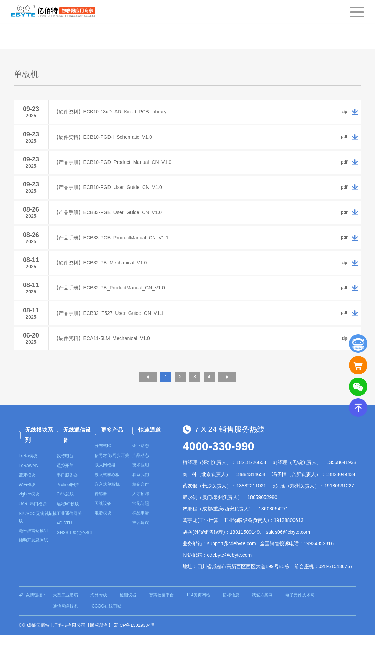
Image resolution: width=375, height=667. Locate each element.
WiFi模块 (27, 517)
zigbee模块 (29, 526)
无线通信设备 (77, 468)
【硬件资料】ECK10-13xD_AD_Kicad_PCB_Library (115, 113)
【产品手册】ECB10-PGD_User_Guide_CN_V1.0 (113, 199)
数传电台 (65, 488)
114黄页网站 (198, 627)
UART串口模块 (33, 536)
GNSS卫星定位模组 (75, 565)
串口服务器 (67, 507)
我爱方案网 (262, 627)
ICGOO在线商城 (105, 638)
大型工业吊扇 (65, 627)
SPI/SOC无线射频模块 (38, 549)
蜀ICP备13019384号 (134, 657)
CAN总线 (65, 526)
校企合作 (140, 516)
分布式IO (103, 478)
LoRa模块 (28, 488)
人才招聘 (140, 526)
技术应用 (140, 497)
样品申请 (140, 545)
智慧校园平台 (161, 627)
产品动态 (140, 487)
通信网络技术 (65, 638)
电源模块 (103, 545)
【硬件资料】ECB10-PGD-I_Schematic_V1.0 (108, 142)
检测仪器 (128, 627)
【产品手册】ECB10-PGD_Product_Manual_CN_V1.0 (118, 170)
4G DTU (64, 555)
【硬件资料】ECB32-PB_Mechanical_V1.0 (105, 284)
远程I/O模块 (68, 536)
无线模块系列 (39, 468)
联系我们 (140, 507)
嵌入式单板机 (107, 516)
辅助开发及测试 (33, 572)
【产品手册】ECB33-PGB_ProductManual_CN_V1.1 (116, 256)
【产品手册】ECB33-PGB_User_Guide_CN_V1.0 (113, 227)
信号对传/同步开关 (112, 487)
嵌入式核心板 (107, 507)
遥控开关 (65, 497)
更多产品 (112, 463)
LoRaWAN (28, 497)
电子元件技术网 (299, 627)
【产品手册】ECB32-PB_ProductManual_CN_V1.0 (114, 313)
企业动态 (140, 478)
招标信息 (231, 627)
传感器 (101, 526)
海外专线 (98, 627)
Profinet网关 (68, 517)
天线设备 (103, 535)
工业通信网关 (69, 545)
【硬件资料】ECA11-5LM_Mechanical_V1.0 (107, 370)
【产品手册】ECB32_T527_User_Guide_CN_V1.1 (114, 341)
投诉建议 (140, 555)
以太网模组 (105, 497)
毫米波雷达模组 (33, 563)
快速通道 (149, 463)
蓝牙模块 (27, 507)
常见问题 (140, 535)
